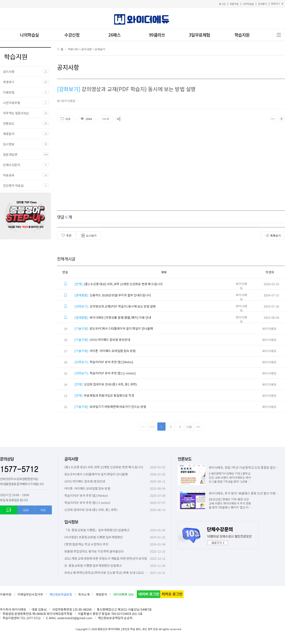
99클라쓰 (157, 35)
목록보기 (273, 235)
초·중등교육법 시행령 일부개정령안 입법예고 (93, 565)
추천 (66, 235)
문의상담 (7, 459)
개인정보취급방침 (60, 594)
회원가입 (234, 3)
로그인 (222, 3)
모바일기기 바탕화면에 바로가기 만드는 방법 (110, 406)
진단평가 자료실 (13, 185)
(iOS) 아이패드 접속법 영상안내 (102, 339)
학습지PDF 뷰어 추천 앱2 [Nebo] (104, 362)
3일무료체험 (199, 35)
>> (198, 427)
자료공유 (8, 175)
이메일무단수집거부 (30, 594)
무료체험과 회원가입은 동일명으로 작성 (104, 395)
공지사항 (8, 71)
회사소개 (84, 594)
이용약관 (5, 594)
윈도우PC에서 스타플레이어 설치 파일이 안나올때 (114, 328)
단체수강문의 (11, 165)
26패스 (114, 35)
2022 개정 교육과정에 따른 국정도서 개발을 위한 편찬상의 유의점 (105, 558)
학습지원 (242, 35)
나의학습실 (248, 3)
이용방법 (8, 92)
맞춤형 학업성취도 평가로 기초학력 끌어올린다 (94, 551)
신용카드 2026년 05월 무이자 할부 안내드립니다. (113, 295)
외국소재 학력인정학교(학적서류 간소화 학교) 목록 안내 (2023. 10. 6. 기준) (111, 572)
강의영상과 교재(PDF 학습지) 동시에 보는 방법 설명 (115, 306)
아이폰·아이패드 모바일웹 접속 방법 (105, 351)
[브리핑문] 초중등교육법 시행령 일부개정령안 (93, 537)
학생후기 (8, 82)
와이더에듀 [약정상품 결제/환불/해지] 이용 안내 (113, 317)
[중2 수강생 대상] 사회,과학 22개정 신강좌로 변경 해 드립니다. (119, 284)
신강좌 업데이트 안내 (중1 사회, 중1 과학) (106, 384)
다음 (189, 427)
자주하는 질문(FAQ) (16, 113)
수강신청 (71, 35)
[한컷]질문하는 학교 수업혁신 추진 (86, 544)
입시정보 (8, 144)
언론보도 (8, 123)
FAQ (43, 510)
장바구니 (277, 3)
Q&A (26, 510)
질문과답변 (10, 154)
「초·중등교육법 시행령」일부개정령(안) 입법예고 (96, 530)
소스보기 (88, 235)
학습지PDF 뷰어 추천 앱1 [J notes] (105, 373)
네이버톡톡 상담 (123, 594)
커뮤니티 (73, 49)
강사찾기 (262, 3)
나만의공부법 (11, 102)
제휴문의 (8, 134)
